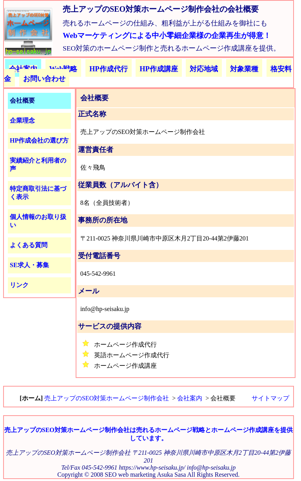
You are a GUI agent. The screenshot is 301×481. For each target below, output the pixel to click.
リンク (19, 285)
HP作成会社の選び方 (39, 140)
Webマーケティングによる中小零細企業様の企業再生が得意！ (167, 35)
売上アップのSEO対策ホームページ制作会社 (106, 398)
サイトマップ (270, 398)
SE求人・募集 (29, 265)
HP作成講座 (159, 69)
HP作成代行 (108, 69)
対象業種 (244, 69)
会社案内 (189, 398)
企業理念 (22, 120)
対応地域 (204, 69)
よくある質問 (28, 245)
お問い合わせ (44, 79)
